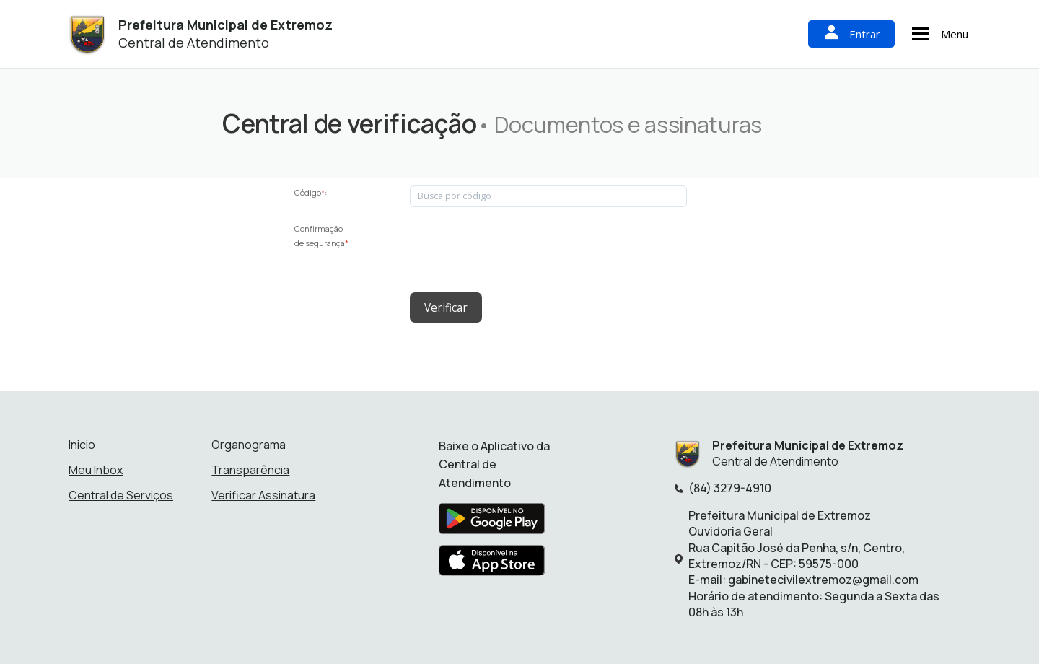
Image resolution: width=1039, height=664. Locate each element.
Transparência (250, 467)
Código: (310, 192)
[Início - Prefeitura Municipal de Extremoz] (87, 34)
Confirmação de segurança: (322, 235)
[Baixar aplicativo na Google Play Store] (492, 520)
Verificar (444, 306)
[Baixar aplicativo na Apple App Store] (492, 562)
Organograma (248, 441)
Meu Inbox (96, 467)
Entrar (851, 34)
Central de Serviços (121, 492)
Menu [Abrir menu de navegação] (938, 34)
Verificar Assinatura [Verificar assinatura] (263, 492)
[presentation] (519, 250)
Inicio (82, 441)
